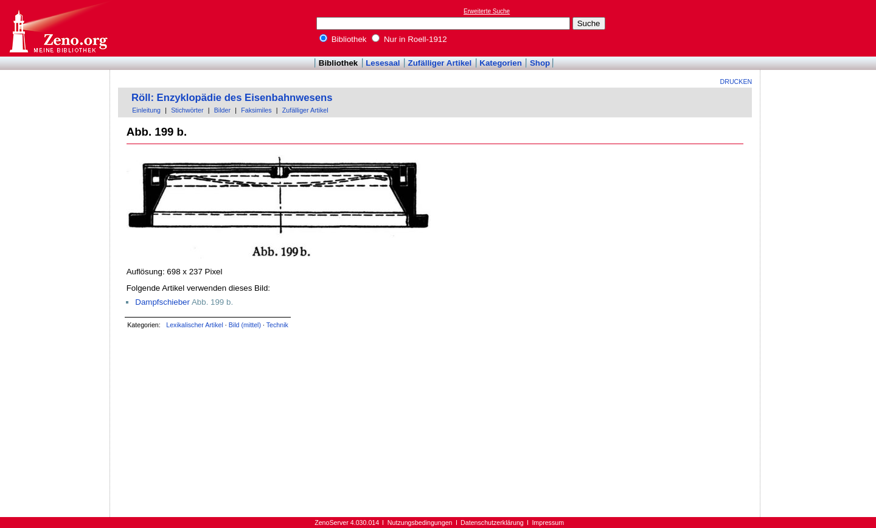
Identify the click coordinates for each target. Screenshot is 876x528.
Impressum (548, 522)
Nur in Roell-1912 (409, 39)
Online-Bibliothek (58, 28)
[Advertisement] (820, 28)
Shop (540, 63)
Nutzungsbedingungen (420, 522)
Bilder (222, 110)
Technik (277, 324)
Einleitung (146, 110)
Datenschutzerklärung (492, 522)
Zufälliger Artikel (440, 63)
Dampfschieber (162, 302)
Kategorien (500, 63)
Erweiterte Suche (487, 11)
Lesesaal (383, 63)
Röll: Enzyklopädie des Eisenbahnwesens (231, 97)
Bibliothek (343, 39)
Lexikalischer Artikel (194, 324)
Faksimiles (256, 110)
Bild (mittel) (245, 324)
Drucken (736, 81)
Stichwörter (187, 110)
